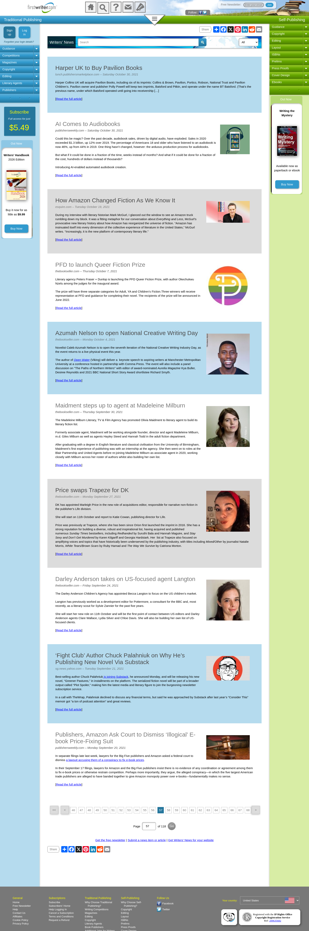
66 (232, 810)
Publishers (9, 90)
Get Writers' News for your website (191, 840)
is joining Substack (115, 676)
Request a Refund (59, 920)
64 (216, 810)
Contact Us (19, 912)
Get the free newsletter (110, 840)
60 (184, 810)
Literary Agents (12, 83)
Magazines (9, 62)
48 (89, 810)
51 (113, 810)
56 (152, 810)
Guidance (8, 48)
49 (97, 810)
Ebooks (277, 82)
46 (73, 810)
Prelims (277, 61)
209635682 (275, 920)
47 (81, 810)
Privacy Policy (21, 923)
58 (168, 810)
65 (224, 810)
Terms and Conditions (61, 916)
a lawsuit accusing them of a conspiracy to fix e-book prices (105, 760)
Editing (6, 76)
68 (248, 810)
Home (16, 902)
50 (105, 810)
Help (15, 909)
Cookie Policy (20, 920)
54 (136, 810)
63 (208, 810)
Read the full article (68, 98)
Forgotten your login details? (19, 41)
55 (145, 810)
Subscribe (54, 902)
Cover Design (281, 75)
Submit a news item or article (147, 840)
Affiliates (17, 916)
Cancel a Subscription (61, 912)
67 (240, 810)
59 (176, 810)
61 (192, 810)
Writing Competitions (96, 909)
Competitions (11, 55)
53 (129, 810)
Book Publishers (94, 927)
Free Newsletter (22, 905)
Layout (276, 47)
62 (200, 810)
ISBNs (276, 54)
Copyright (8, 69)
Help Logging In (58, 909)
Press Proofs (280, 68)
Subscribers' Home (59, 905)
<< (54, 810)
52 (121, 810)
